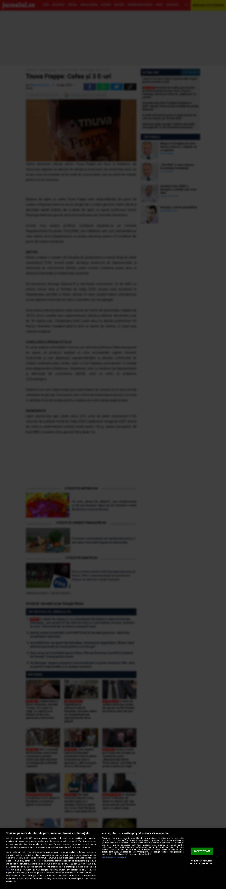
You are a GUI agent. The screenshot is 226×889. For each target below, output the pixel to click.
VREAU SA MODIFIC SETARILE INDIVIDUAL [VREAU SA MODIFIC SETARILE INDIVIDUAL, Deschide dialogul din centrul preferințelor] (202, 862)
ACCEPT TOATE (202, 851)
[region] (113, 858)
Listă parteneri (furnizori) (114, 857)
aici (7, 870)
